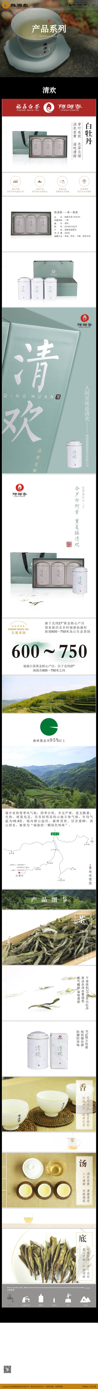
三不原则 (78, 1336)
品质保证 (71, 1349)
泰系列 (62, 1343)
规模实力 (71, 1333)
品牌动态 (93, 1333)
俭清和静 (63, 1336)
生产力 (70, 1339)
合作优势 (86, 1336)
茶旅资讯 (93, 1339)
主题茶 (62, 1346)
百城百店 (71, 1346)
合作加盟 (86, 1333)
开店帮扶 (78, 1346)
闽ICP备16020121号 (37, 1386)
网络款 (62, 1349)
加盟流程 (86, 1343)
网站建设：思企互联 (89, 1386)
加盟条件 (86, 1339)
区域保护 (78, 1339)
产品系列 (63, 1333)
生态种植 (71, 1343)
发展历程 (56, 1345)
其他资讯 (93, 1348)
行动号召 (86, 1349)
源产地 (70, 1336)
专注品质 (78, 1349)
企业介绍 (56, 1342)
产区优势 (78, 1343)
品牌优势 (78, 1333)
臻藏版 (62, 1339)
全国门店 (86, 1346)
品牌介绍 (56, 1338)
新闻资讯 (93, 1336)
